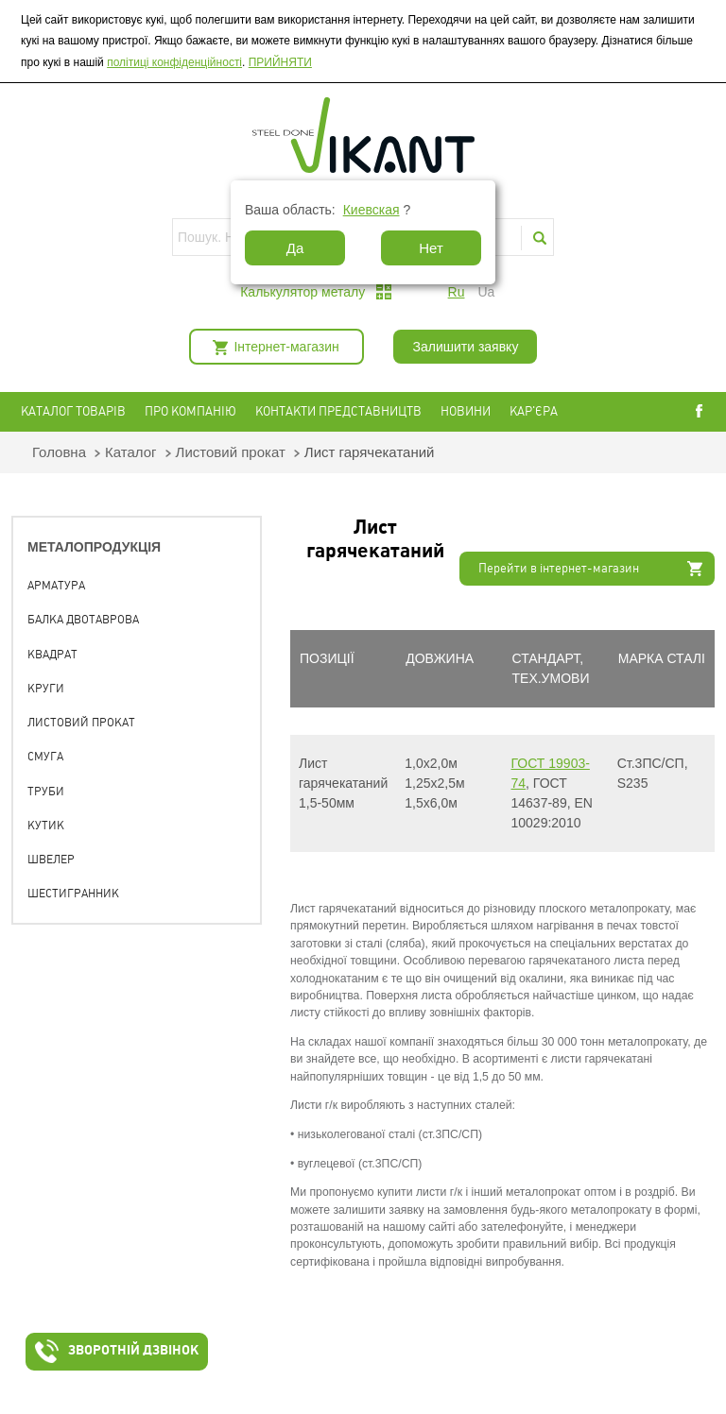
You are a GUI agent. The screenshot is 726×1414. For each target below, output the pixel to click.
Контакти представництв (338, 411)
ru (456, 291)
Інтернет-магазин (285, 346)
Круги (45, 688)
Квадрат (52, 654)
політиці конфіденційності (174, 62)
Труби (45, 791)
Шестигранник (73, 893)
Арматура (56, 585)
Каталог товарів (73, 411)
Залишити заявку (465, 346)
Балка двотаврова (83, 619)
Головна (59, 452)
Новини (466, 411)
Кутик (45, 825)
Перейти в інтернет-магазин (558, 568)
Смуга (45, 756)
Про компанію (190, 411)
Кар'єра (534, 411)
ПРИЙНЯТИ (280, 62)
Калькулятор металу (302, 291)
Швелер (51, 859)
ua (485, 291)
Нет (431, 248)
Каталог (131, 452)
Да (295, 248)
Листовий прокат (230, 452)
